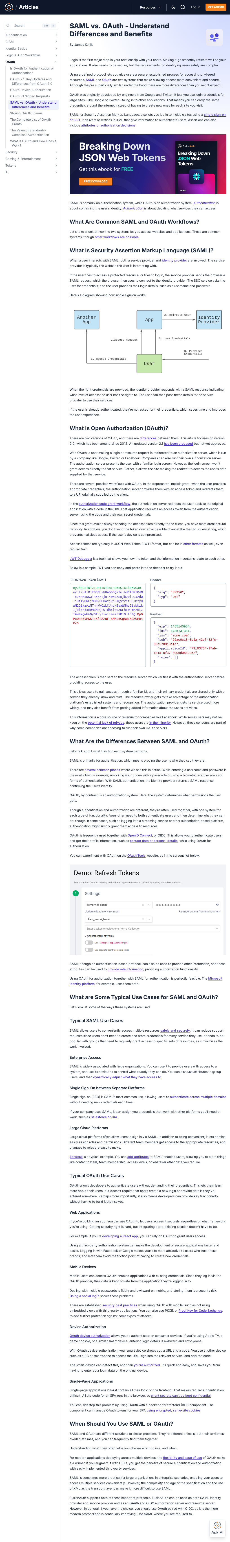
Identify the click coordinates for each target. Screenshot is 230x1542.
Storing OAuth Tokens (26, 113)
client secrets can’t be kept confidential (181, 1395)
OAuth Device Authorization (30, 90)
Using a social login (84, 1296)
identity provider (174, 260)
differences (148, 438)
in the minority (160, 722)
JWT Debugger (81, 558)
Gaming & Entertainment (23, 159)
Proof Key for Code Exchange (200, 1310)
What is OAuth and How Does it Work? (33, 143)
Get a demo (216, 7)
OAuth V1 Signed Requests (30, 96)
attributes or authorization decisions (108, 125)
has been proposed (178, 443)
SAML (90, 80)
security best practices (119, 1305)
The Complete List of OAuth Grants (30, 122)
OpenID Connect (140, 835)
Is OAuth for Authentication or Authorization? (32, 70)
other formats (193, 544)
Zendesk (76, 1157)
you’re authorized (147, 1365)
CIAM (9, 42)
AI (7, 172)
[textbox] (108, 625)
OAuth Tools (136, 855)
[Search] (183, 6)
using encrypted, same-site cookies (174, 1410)
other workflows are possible (117, 237)
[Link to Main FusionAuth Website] (9, 7)
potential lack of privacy (106, 722)
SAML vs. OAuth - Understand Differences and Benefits (33, 104)
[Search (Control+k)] (31, 25)
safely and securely (175, 1030)
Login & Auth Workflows (22, 55)
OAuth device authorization (90, 1335)
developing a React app (120, 1236)
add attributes (138, 1157)
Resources (148, 7)
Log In (195, 7)
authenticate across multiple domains (198, 1097)
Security (11, 152)
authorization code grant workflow (104, 503)
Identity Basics (16, 48)
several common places (102, 770)
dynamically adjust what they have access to (127, 1077)
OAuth (10, 62)
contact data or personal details (154, 841)
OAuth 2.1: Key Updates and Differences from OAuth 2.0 (31, 81)
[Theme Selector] (173, 7)
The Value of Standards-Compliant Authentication (29, 132)
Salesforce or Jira (104, 1117)
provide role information (125, 969)
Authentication (16, 35)
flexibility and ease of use (182, 1457)
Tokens (10, 165)
